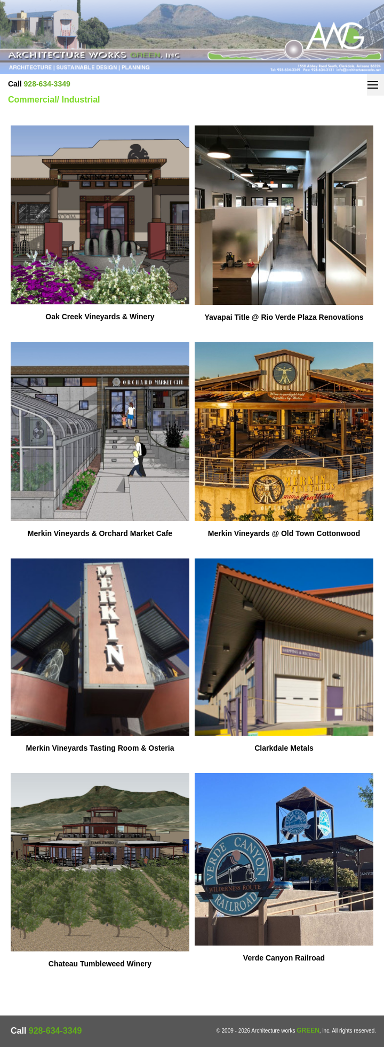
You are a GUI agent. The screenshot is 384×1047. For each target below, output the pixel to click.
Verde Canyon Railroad (284, 958)
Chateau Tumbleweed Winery (100, 963)
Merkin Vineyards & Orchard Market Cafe (100, 533)
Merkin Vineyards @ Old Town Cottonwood (284, 533)
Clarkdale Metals (284, 748)
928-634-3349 (47, 84)
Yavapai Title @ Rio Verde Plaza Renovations (283, 317)
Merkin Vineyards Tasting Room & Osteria (100, 748)
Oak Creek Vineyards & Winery (99, 316)
